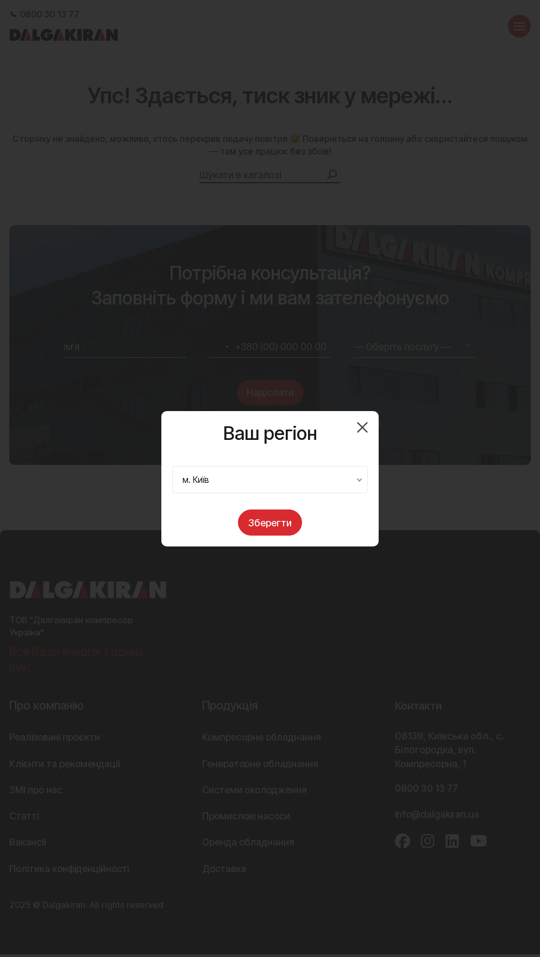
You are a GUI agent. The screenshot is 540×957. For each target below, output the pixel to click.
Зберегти (270, 523)
